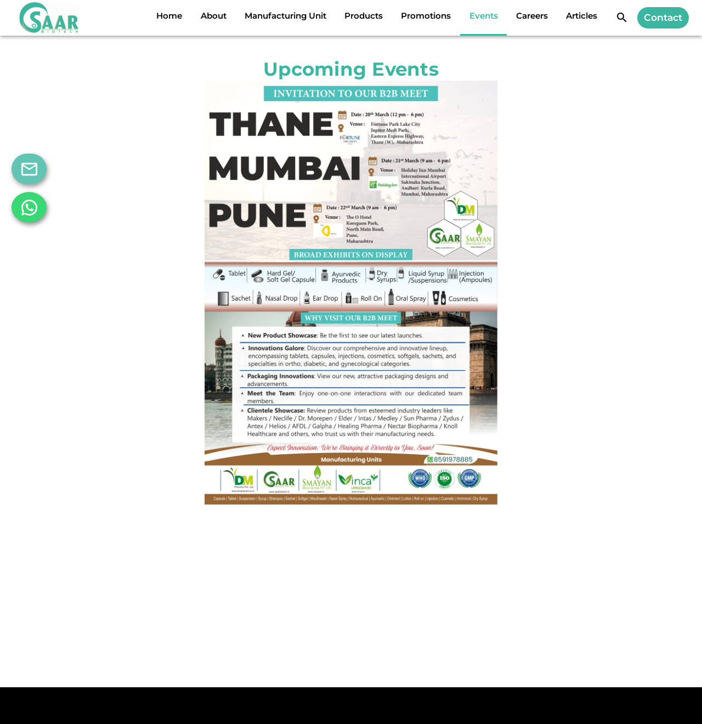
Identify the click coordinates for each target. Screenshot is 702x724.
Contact (663, 17)
